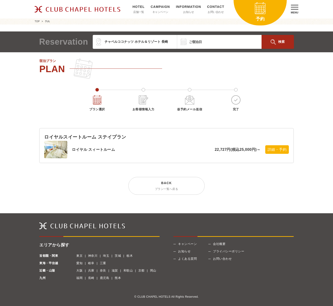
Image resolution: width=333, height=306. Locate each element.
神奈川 (93, 255)
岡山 (153, 270)
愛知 (79, 263)
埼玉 (106, 255)
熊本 (118, 278)
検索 (281, 41)
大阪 (79, 270)
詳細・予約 (277, 149)
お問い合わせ (216, 12)
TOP (37, 21)
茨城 (118, 255)
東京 (79, 255)
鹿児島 (104, 278)
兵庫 (91, 270)
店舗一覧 (138, 12)
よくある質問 (187, 258)
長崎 (91, 278)
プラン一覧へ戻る (166, 189)
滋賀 (115, 270)
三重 (103, 263)
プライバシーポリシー (228, 251)
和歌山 (128, 270)
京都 (141, 270)
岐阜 (91, 263)
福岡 (79, 278)
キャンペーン (160, 12)
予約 (47, 21)
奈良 (103, 270)
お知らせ (188, 12)
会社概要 (219, 244)
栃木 (129, 255)
